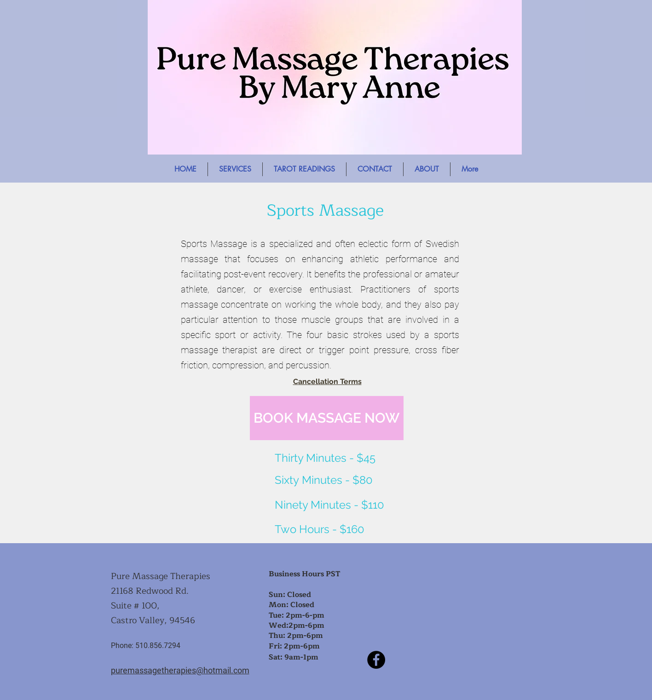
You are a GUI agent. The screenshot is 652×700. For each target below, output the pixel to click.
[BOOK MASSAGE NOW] (327, 418)
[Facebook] (376, 660)
